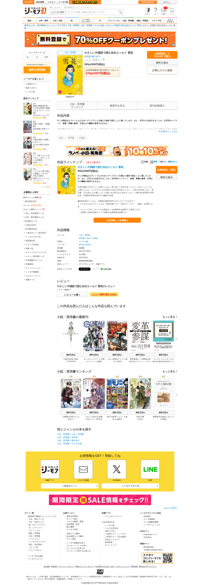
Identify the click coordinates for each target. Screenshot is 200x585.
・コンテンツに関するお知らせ (78, 551)
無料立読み (71, 355)
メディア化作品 (32, 244)
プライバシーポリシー (66, 566)
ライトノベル (114, 21)
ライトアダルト (170, 21)
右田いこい (37, 163)
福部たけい (37, 178)
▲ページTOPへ (170, 508)
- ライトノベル (34, 530)
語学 (61, 138)
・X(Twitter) (147, 537)
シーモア (28, 2)
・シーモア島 (108, 525)
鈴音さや (71, 419)
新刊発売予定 (30, 201)
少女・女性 (57, 21)
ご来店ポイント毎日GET (36, 233)
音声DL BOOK (85, 245)
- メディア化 (33, 547)
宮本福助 (36, 129)
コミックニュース (33, 268)
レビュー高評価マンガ (35, 256)
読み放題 (40, 2)
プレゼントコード (33, 276)
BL (71, 21)
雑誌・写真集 (142, 21)
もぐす (46, 115)
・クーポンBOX (71, 529)
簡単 (153, 162)
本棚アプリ (30, 280)
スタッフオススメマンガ (36, 252)
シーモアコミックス (86, 21)
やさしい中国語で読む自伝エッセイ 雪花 (124, 25)
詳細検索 (29, 264)
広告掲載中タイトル (34, 260)
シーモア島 (63, 2)
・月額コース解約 (72, 533)
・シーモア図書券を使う (75, 543)
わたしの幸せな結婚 (94, 417)
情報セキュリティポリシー (84, 566)
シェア (95, 269)
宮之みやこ (37, 115)
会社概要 (47, 566)
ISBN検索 (134, 566)
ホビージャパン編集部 (94, 361)
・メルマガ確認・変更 (74, 521)
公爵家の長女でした (70, 417)
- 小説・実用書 (34, 536)
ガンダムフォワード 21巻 (94, 359)
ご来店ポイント (69, 486)
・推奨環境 (107, 542)
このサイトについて (122, 566)
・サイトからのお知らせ (75, 548)
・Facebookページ (150, 534)
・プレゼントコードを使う (76, 545)
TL (100, 21)
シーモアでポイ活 (33, 237)
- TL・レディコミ (35, 528)
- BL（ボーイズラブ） (37, 525)
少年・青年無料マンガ (34, 217)
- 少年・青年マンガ (36, 519)
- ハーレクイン (34, 539)
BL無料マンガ (31, 221)
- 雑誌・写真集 (34, 533)
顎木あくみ (90, 419)
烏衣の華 (140, 417)
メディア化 (156, 21)
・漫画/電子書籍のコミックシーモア (41, 516)
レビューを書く (72, 294)
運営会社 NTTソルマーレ (147, 566)
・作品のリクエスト (111, 539)
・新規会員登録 (71, 516)
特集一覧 (29, 248)
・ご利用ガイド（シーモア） (115, 534)
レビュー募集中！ (93, 59)
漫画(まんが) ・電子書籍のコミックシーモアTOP (44, 25)
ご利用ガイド (31, 84)
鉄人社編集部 (117, 419)
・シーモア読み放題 (34, 556)
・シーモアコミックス (151, 525)
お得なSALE (31, 225)
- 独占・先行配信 (35, 544)
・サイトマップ (109, 545)
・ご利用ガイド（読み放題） (115, 537)
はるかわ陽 (37, 145)
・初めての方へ (109, 531)
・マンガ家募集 (148, 519)
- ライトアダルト (35, 550)
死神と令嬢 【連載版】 (41, 125)
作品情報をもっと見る (168, 131)
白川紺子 (140, 419)
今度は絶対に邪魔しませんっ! (41, 141)
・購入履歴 (69, 527)
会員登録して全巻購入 (117, 220)
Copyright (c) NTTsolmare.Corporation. (100, 583)
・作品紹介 (146, 516)
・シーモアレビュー (34, 559)
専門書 (71, 138)
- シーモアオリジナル (37, 542)
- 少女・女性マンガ (36, 522)
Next (175, 339)
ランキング (32, 205)
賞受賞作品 (30, 241)
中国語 (82, 138)
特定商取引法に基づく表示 (104, 566)
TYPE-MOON (71, 361)
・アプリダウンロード (112, 516)
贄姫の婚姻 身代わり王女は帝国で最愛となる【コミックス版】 (41, 109)
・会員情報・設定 (72, 524)
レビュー (51, 2)
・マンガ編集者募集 (150, 522)
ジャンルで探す (58, 12)
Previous (59, 338)
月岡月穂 (99, 419)
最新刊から (172, 162)
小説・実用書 (128, 21)
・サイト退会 (70, 539)
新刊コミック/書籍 (32, 197)
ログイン (167, 2)
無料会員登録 (147, 2)
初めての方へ (31, 88)
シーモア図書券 (32, 272)
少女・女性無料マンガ (34, 213)
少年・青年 (43, 21)
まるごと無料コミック (34, 209)
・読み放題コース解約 (74, 536)
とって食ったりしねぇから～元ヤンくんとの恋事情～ (41, 157)
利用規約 (54, 566)
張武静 (87, 56)
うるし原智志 (117, 361)
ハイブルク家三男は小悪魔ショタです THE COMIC (41, 173)
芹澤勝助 (163, 419)
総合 (29, 21)
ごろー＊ (39, 181)
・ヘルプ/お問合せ (111, 528)
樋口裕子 (96, 56)
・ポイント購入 (71, 519)
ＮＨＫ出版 (99, 25)
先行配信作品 (31, 229)
